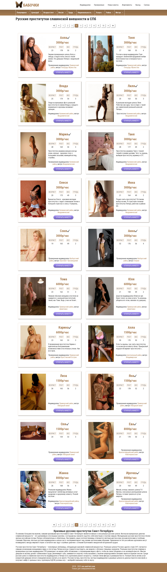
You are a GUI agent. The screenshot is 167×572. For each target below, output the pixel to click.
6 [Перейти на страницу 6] (85, 26)
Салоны (147, 5)
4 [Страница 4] (76, 26)
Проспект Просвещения (69, 261)
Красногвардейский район (128, 452)
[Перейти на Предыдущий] (58, 25)
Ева (131, 424)
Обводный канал (64, 406)
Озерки (136, 261)
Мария (63, 134)
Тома (63, 279)
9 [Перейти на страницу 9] (98, 26)
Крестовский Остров (69, 357)
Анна (131, 231)
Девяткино (63, 309)
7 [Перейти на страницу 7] (89, 26)
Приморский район (134, 65)
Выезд (137, 5)
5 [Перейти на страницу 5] (80, 26)
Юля (131, 279)
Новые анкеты (113, 5)
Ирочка (131, 473)
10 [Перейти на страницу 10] (103, 26)
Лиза (63, 376)
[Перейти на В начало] (54, 25)
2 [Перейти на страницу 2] (67, 26)
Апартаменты (127, 5)
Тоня (131, 38)
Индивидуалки (85, 5)
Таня (131, 134)
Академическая (63, 116)
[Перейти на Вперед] (108, 25)
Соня (63, 231)
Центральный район (134, 355)
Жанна (63, 473)
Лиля (131, 86)
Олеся (63, 182)
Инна (131, 182)
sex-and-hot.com (88, 566)
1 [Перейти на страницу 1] (63, 26)
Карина (63, 327)
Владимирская (131, 357)
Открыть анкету (63, 73)
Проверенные (99, 5)
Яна (131, 376)
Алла (63, 38)
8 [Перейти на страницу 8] (94, 26)
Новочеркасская (131, 454)
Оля (63, 424)
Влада (63, 86)
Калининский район (66, 113)
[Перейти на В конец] (113, 25)
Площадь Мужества (68, 67)
